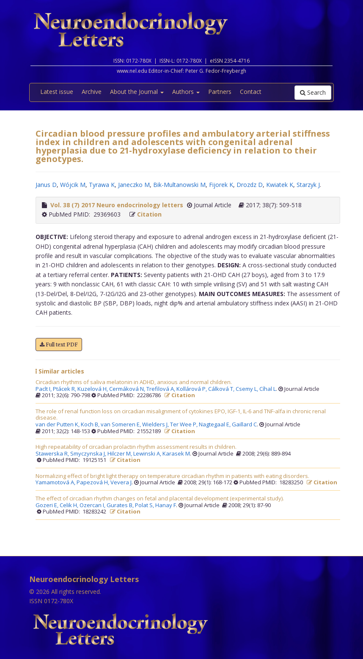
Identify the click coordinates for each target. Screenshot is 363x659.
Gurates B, (121, 505)
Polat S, (145, 505)
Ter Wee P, (184, 424)
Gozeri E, (48, 505)
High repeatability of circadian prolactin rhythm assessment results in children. (136, 447)
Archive (92, 92)
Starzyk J (308, 185)
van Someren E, (121, 424)
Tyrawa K (102, 185)
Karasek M (176, 453)
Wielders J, (156, 424)
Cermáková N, (127, 389)
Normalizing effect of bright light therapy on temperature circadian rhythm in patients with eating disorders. (172, 476)
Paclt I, (44, 389)
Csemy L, (247, 389)
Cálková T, (222, 389)
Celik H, (70, 505)
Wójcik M (72, 185)
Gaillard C (244, 424)
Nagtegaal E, (215, 424)
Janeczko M (134, 185)
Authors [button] (186, 92)
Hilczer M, (120, 453)
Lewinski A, (147, 453)
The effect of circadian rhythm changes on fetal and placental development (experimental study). (160, 498)
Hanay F (165, 505)
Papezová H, (93, 482)
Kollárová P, (192, 389)
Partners (219, 92)
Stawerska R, (53, 453)
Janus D (46, 185)
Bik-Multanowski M (179, 185)
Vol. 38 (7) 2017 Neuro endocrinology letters (116, 205)
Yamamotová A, (56, 482)
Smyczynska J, (88, 453)
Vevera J (121, 482)
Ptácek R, (65, 389)
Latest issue (56, 92)
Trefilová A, (161, 389)
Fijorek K (221, 185)
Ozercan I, (93, 505)
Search (313, 92)
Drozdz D (249, 185)
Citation (149, 214)
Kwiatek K (279, 185)
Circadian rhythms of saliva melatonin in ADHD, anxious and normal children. (134, 382)
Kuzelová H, (93, 389)
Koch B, (91, 424)
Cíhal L (267, 389)
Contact (250, 92)
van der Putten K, (58, 424)
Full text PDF (59, 344)
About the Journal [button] (137, 92)
